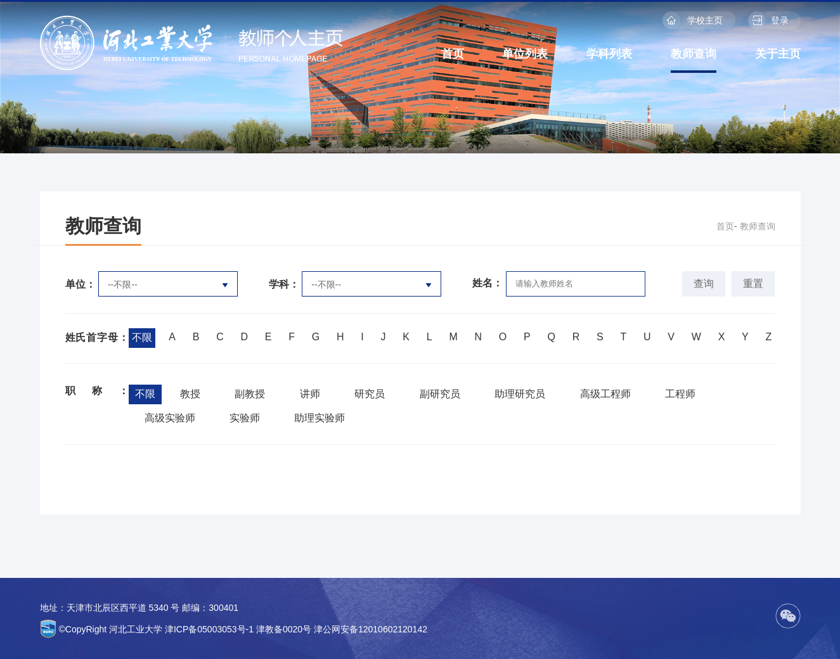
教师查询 (693, 54)
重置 (753, 283)
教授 (190, 393)
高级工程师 (605, 393)
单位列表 (525, 54)
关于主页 (778, 54)
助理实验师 (319, 418)
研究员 (369, 393)
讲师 (310, 393)
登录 (768, 20)
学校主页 (692, 20)
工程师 (680, 393)
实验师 (244, 418)
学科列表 (609, 54)
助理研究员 (519, 393)
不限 (142, 337)
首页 (452, 54)
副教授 (250, 393)
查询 (704, 283)
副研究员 (440, 393)
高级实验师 (170, 418)
